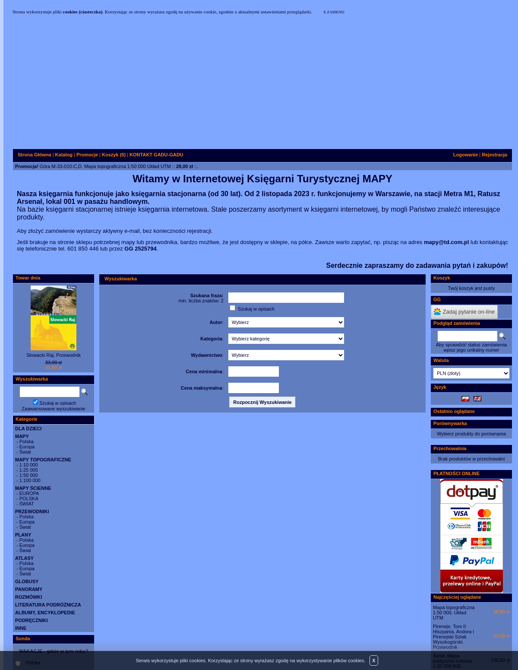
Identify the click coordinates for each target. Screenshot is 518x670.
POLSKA (28, 498)
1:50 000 (28, 475)
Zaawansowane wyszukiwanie (53, 408)
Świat (25, 451)
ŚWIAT (26, 503)
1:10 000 (28, 464)
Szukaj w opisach (58, 403)
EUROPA (29, 493)
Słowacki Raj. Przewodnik (53, 355)
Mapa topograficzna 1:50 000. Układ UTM (454, 612)
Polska (26, 441)
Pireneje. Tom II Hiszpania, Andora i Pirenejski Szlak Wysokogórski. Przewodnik (453, 637)
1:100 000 (30, 480)
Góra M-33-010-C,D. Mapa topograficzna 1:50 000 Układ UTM (105, 166)
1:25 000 (28, 470)
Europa (27, 446)
